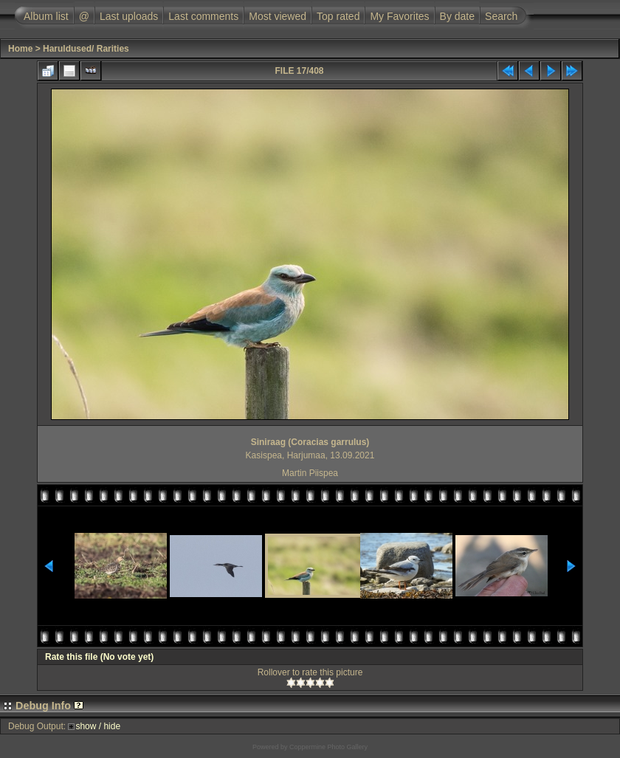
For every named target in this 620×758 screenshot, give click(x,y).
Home (20, 49)
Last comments (203, 16)
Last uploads (129, 16)
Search (501, 16)
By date (457, 16)
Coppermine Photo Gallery (328, 747)
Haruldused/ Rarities (86, 49)
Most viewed (277, 16)
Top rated (338, 16)
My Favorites (399, 16)
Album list (46, 16)
